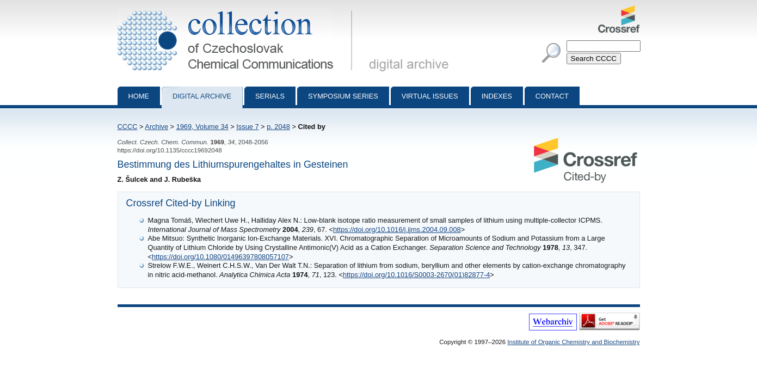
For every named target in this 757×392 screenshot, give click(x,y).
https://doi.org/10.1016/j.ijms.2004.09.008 (397, 229)
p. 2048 (278, 126)
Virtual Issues (430, 96)
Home (138, 96)
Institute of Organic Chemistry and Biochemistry (573, 342)
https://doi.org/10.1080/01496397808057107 (220, 257)
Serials (270, 96)
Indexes (497, 96)
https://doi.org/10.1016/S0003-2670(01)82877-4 (416, 275)
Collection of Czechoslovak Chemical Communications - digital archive (237, 9)
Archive (156, 126)
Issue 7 (247, 126)
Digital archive (202, 96)
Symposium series (343, 96)
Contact (552, 96)
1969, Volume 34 (202, 126)
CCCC (128, 126)
